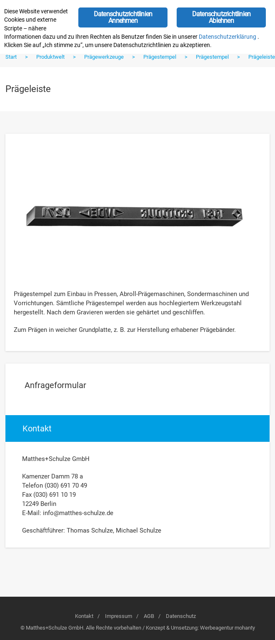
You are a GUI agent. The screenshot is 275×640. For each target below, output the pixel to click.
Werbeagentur (216, 628)
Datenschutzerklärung (227, 36)
